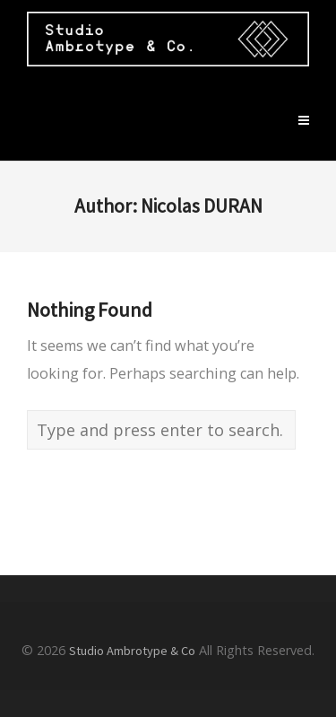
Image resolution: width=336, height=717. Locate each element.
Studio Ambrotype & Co (132, 651)
